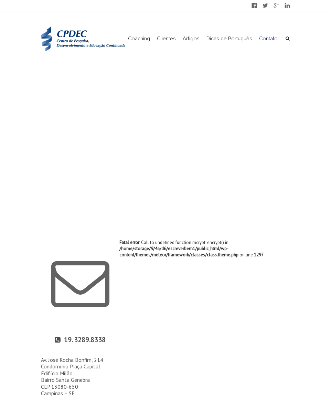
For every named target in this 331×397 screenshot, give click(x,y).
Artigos (191, 38)
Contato (268, 38)
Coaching (139, 38)
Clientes (166, 38)
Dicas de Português (229, 38)
